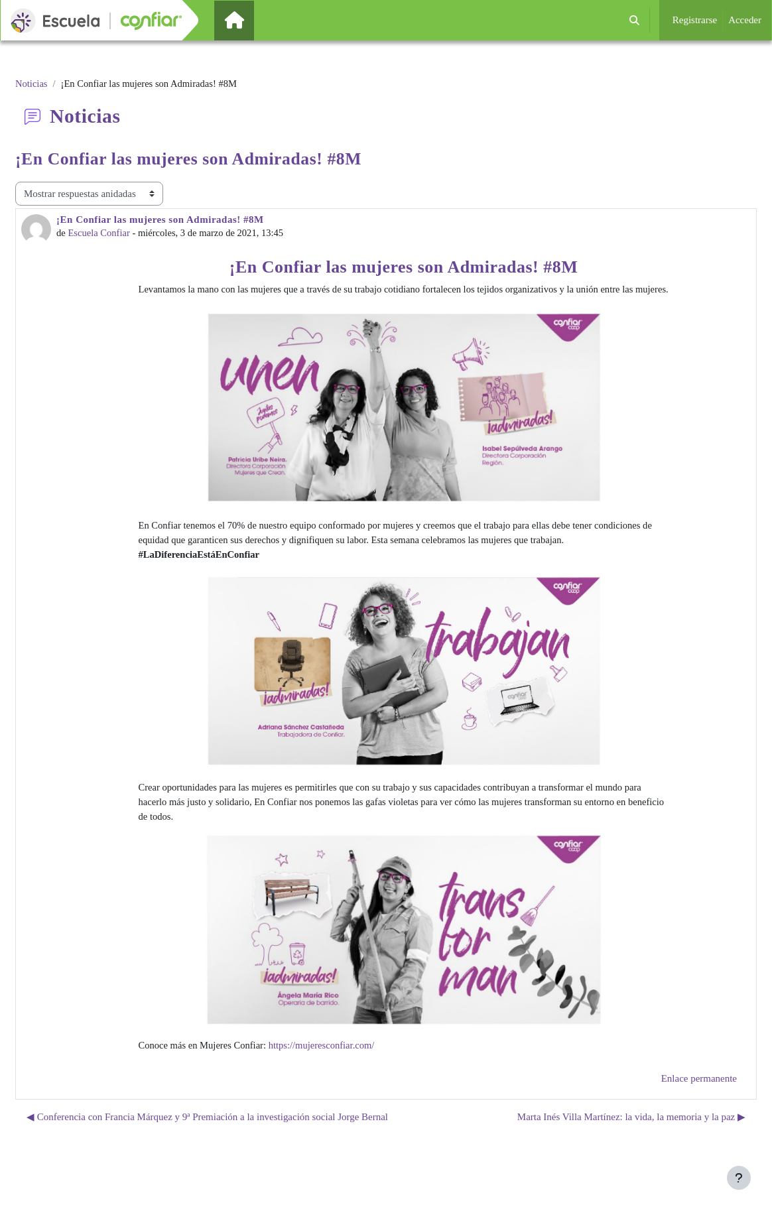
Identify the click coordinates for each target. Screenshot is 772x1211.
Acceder (744, 20)
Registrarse (695, 20)
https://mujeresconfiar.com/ (326, 1063)
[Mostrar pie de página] (739, 1178)
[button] (634, 20)
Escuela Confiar (100, 234)
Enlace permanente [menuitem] (699, 1097)
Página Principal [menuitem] (256, 20)
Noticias (31, 84)
